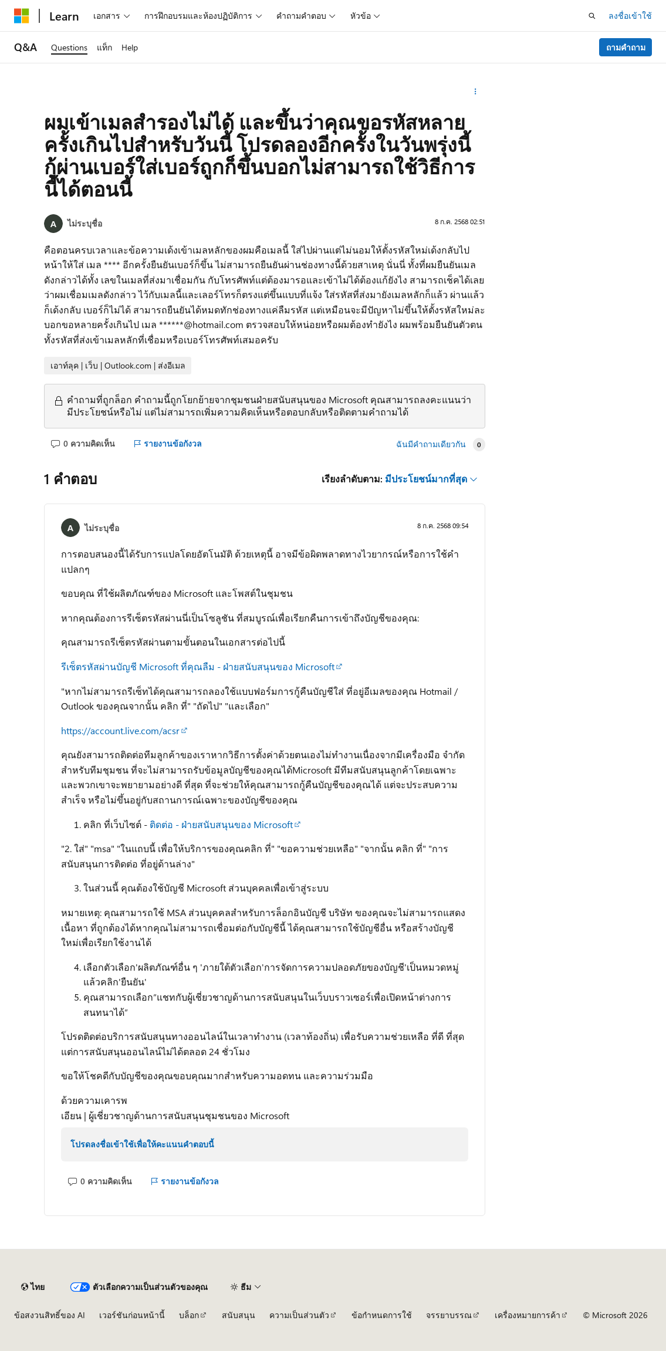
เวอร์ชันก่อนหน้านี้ (132, 1314)
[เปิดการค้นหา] (592, 15)
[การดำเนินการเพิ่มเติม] (475, 91)
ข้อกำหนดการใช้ (381, 1314)
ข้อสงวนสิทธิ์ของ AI (49, 1314)
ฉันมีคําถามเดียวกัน (431, 444)
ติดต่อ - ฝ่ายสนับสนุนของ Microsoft (221, 824)
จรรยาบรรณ (449, 1314)
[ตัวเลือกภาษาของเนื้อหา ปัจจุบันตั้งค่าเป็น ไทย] (33, 1287)
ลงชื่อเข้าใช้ (630, 15)
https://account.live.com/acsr (120, 730)
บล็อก (189, 1314)
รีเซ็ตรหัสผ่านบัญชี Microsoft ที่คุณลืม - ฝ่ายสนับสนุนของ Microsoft (197, 666)
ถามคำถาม (625, 47)
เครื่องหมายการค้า (527, 1314)
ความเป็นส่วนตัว (299, 1314)
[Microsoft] (21, 15)
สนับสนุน (238, 1314)
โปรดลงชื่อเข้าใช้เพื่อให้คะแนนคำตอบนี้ (142, 1144)
